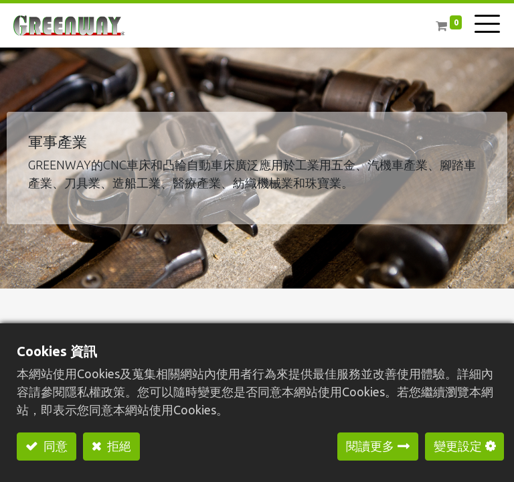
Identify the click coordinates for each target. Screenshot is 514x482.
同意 (54, 446)
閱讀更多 (370, 446)
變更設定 (458, 446)
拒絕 (117, 446)
